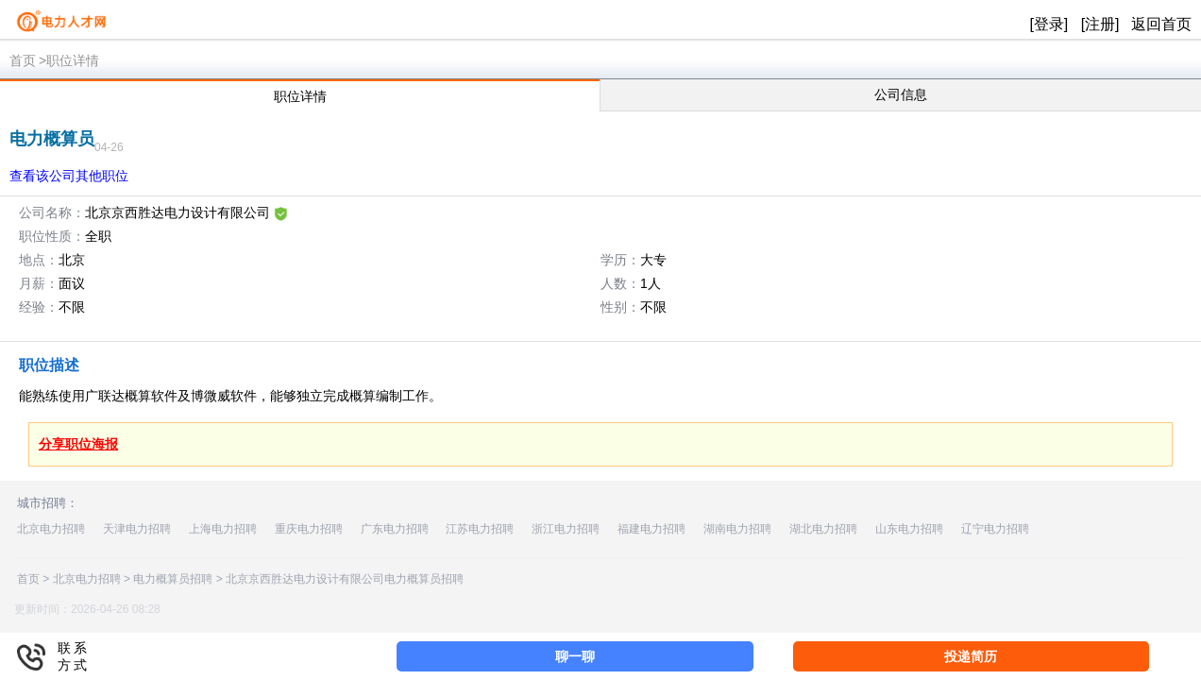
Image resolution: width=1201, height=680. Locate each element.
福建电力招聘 (651, 529)
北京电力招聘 (51, 529)
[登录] (1048, 24)
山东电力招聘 (909, 529)
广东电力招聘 (395, 529)
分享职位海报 (78, 443)
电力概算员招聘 (172, 579)
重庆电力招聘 (309, 529)
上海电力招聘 (223, 529)
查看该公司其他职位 (68, 175)
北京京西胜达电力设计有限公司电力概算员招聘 (345, 579)
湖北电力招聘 (823, 529)
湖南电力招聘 (737, 529)
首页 (22, 60)
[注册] (1100, 24)
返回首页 (1161, 24)
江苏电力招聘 (480, 529)
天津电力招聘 (137, 529)
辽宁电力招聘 (995, 529)
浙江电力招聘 (566, 529)
